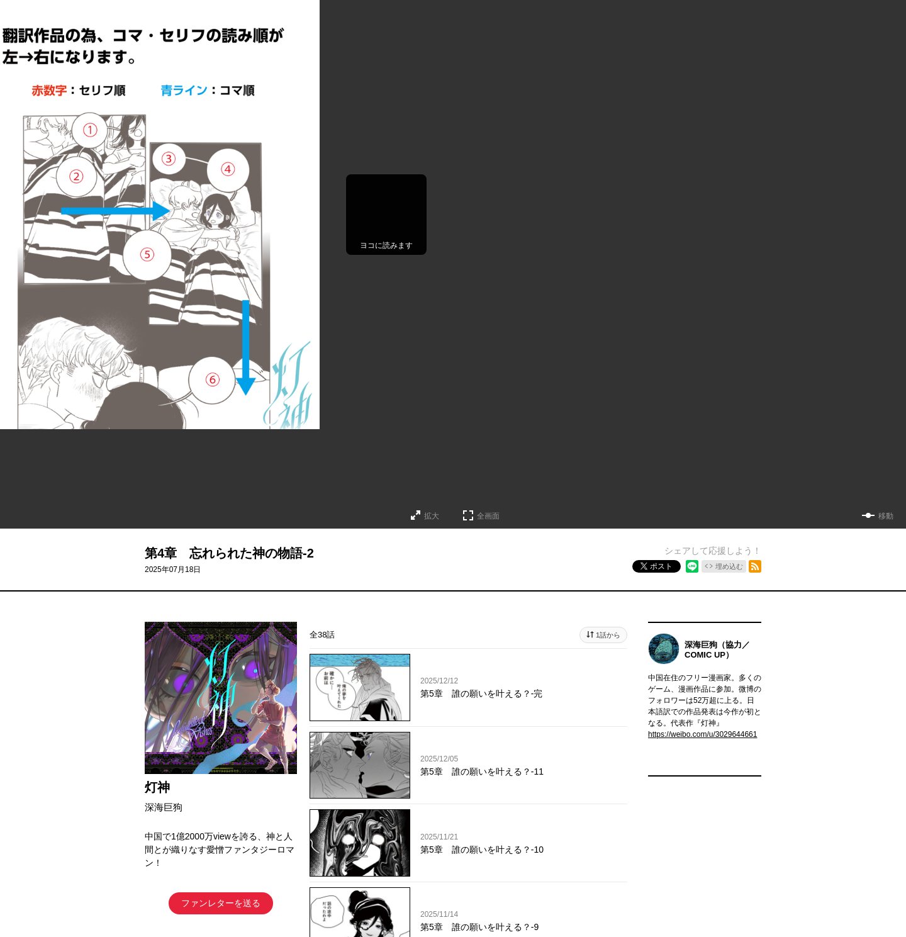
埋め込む (729, 566)
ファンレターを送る (220, 903)
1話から (608, 635)
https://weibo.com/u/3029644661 (702, 734)
